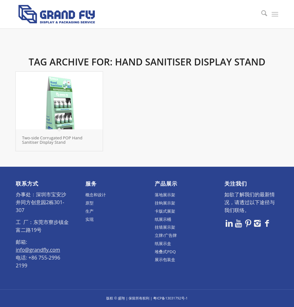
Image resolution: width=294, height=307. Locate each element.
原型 (89, 203)
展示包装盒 (165, 259)
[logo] (57, 14)
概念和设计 (95, 195)
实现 (89, 219)
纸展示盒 (163, 243)
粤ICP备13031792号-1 (170, 298)
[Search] (261, 14)
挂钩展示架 (165, 203)
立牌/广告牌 (166, 235)
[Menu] (275, 14)
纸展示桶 (163, 219)
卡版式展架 (165, 211)
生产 (89, 211)
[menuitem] (261, 14)
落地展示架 (165, 195)
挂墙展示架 (165, 227)
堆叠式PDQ (165, 251)
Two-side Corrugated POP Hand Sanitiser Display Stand (52, 140)
